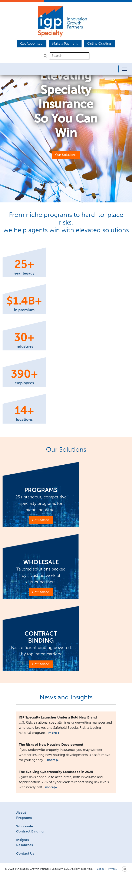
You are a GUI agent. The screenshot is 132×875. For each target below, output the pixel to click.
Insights (22, 840)
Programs (24, 818)
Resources (24, 845)
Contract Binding (30, 831)
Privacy (112, 868)
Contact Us (25, 853)
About (21, 813)
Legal (100, 868)
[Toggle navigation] (124, 69)
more (54, 733)
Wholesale (24, 826)
